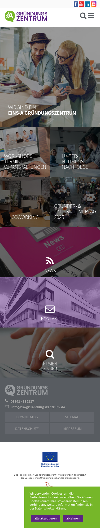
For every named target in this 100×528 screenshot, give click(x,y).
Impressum (72, 428)
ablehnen (73, 518)
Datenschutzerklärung (50, 508)
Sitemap (72, 416)
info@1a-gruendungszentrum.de (38, 407)
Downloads (27, 416)
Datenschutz (27, 428)
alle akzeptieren (45, 518)
